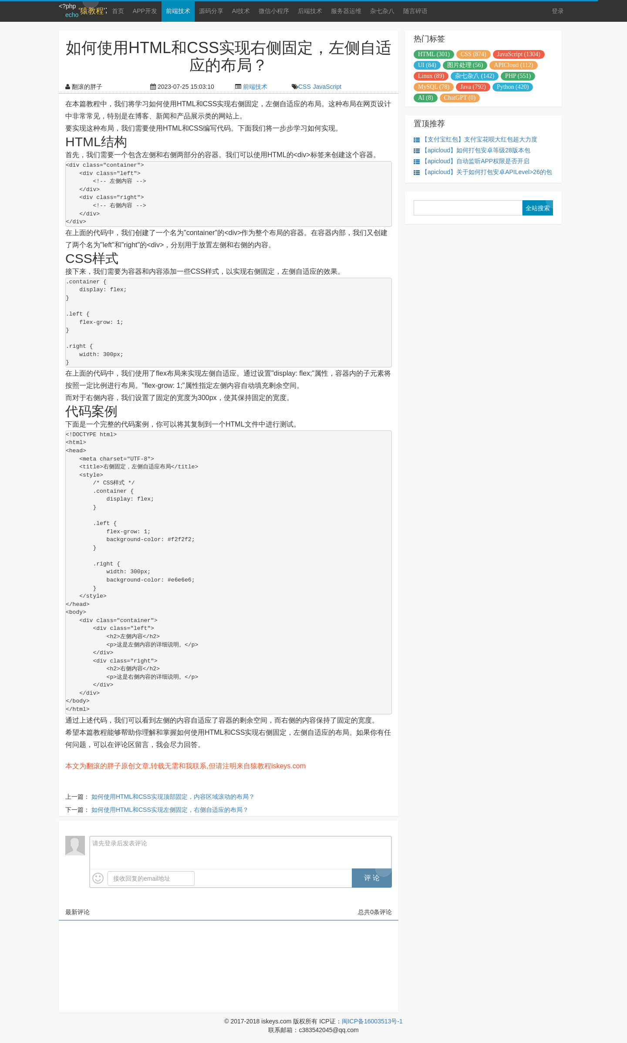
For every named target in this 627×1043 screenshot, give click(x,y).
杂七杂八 (382, 10)
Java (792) (473, 87)
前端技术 (178, 10)
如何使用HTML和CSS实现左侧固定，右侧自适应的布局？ (170, 809)
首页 (118, 10)
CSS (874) (473, 54)
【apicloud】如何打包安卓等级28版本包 (472, 150)
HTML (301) (434, 54)
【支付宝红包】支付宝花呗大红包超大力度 (475, 139)
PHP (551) (518, 76)
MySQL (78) (433, 87)
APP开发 (145, 10)
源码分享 (211, 10)
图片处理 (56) (465, 65)
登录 (558, 10)
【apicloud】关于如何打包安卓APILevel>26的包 (483, 172)
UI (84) (427, 65)
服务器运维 (346, 10)
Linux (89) (431, 76)
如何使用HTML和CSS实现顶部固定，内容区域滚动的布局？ (173, 796)
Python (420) (513, 87)
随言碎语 (415, 10)
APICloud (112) (513, 65)
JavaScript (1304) (518, 54)
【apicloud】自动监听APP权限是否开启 (471, 161)
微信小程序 (274, 10)
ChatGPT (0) (459, 97)
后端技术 (310, 10)
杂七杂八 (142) (474, 76)
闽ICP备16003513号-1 (372, 1021)
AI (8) (425, 97)
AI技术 (241, 10)
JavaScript (327, 86)
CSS (304, 86)
